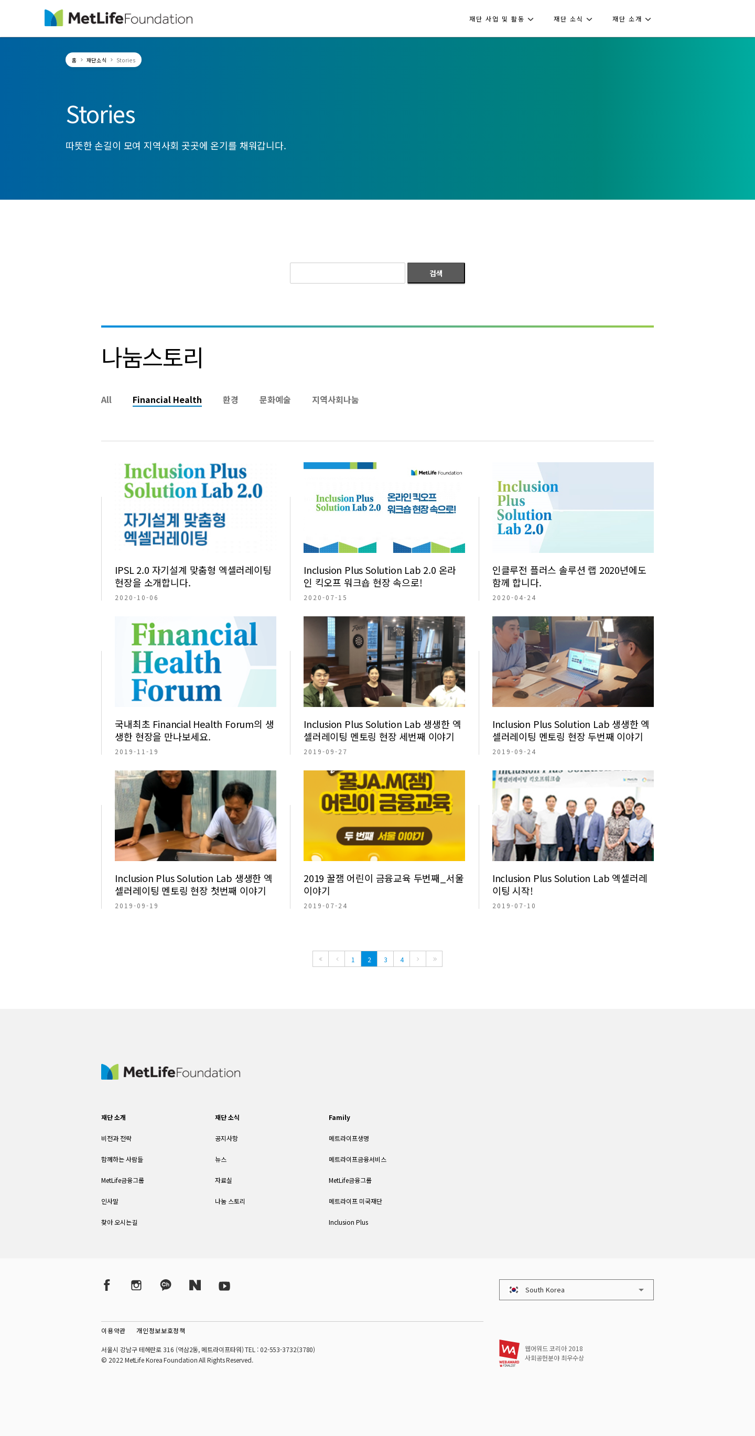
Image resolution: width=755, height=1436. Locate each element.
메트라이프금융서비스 (357, 1159)
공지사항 (226, 1138)
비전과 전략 (116, 1138)
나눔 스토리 (230, 1200)
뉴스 (220, 1159)
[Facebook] (107, 1285)
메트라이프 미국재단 (355, 1200)
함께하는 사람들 (122, 1159)
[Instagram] (136, 1285)
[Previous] (336, 958)
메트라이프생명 (349, 1138)
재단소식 (97, 60)
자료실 (223, 1180)
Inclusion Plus (348, 1221)
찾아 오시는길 (119, 1221)
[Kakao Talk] (165, 1285)
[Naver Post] (195, 1285)
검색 (436, 273)
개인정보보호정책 (161, 1330)
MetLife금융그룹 (122, 1180)
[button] (504, 18)
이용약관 (113, 1330)
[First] (320, 958)
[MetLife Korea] (170, 1076)
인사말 (109, 1200)
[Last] (434, 958)
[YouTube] (224, 1285)
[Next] (418, 958)
